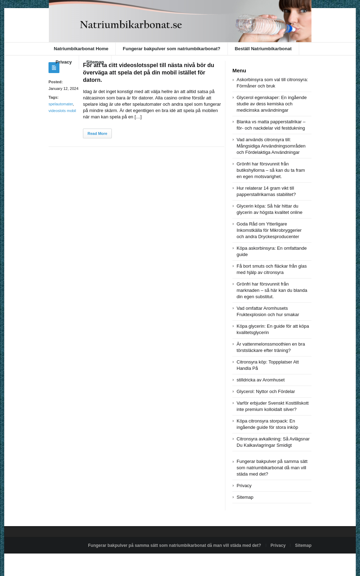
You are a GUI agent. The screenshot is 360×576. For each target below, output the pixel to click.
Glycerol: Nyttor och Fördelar (266, 391)
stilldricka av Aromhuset (261, 379)
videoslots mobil (62, 111)
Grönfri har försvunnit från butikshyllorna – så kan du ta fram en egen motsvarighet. (271, 170)
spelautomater (61, 104)
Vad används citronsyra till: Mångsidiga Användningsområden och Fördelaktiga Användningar (271, 146)
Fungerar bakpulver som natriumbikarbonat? (171, 48)
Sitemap (95, 62)
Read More (97, 133)
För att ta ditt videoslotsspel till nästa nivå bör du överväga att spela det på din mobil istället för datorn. (148, 72)
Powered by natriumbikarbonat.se (80, 561)
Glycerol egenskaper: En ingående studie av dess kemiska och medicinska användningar (272, 104)
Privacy (64, 62)
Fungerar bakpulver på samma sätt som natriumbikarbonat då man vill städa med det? (272, 468)
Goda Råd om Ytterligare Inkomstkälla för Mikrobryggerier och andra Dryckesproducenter (269, 230)
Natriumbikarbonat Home (81, 48)
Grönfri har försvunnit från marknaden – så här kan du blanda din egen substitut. (272, 290)
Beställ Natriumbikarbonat (263, 48)
